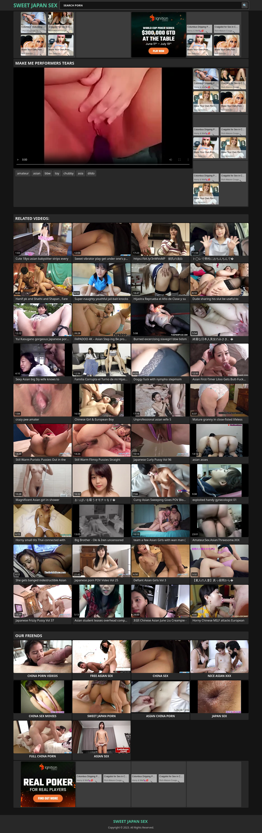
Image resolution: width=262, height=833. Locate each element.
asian (36, 173)
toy (57, 173)
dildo (91, 173)
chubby (68, 173)
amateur (23, 173)
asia (80, 173)
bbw (48, 173)
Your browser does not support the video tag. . (102, 118)
